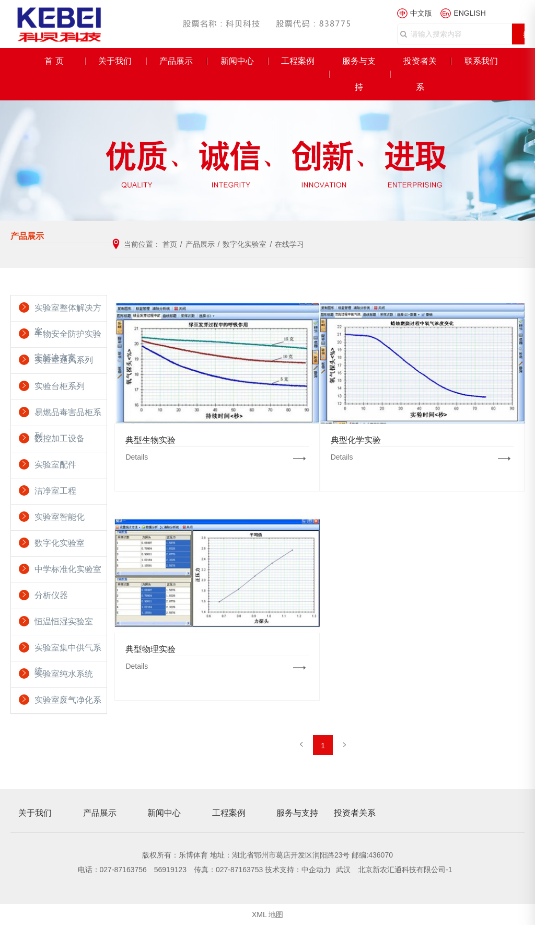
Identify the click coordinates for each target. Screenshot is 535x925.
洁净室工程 (55, 490)
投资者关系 (420, 74)
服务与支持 (359, 74)
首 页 (53, 60)
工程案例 (298, 60)
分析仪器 (51, 595)
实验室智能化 (59, 516)
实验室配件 (55, 464)
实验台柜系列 (59, 386)
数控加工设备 (59, 438)
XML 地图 (267, 914)
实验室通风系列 (63, 360)
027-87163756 (123, 869)
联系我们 (481, 60)
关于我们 (115, 60)
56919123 (170, 869)
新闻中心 (237, 60)
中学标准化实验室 (67, 569)
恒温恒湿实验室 (63, 621)
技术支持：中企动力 (298, 869)
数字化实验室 (59, 543)
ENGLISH (469, 13)
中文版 (421, 13)
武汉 (344, 869)
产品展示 (176, 60)
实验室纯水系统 (63, 673)
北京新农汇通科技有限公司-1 (405, 869)
